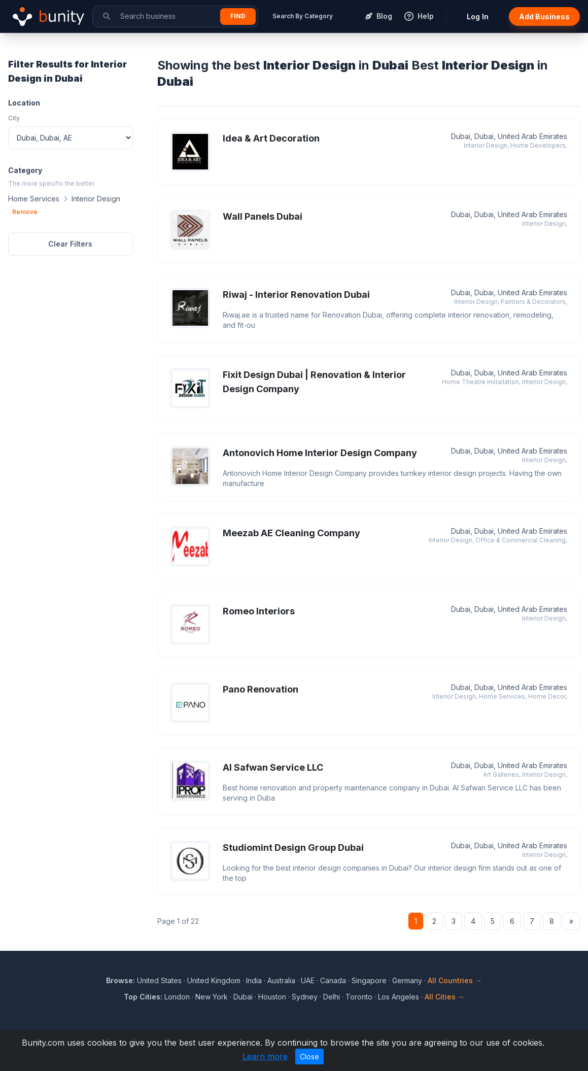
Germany (407, 980)
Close (309, 1056)
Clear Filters (70, 243)
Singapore (369, 980)
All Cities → (445, 996)
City (14, 118)
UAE (308, 980)
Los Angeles (398, 996)
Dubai (243, 996)
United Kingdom (213, 980)
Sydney (305, 996)
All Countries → (455, 980)
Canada (333, 980)
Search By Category (302, 16)
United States (159, 980)
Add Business (544, 16)
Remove (25, 212)
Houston (272, 996)
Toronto (358, 996)
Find (238, 16)
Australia (281, 980)
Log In (478, 16)
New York (211, 996)
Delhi (331, 996)
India (254, 980)
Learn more (265, 1056)
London (177, 996)
